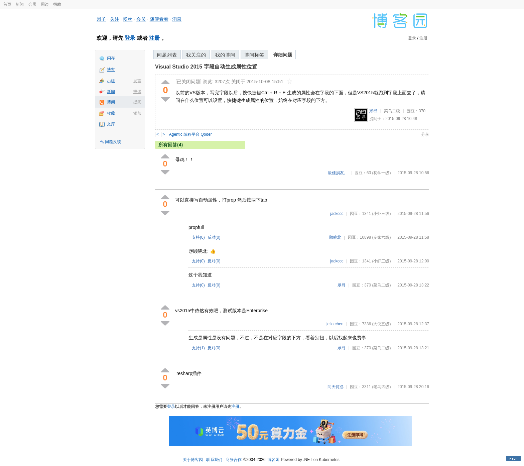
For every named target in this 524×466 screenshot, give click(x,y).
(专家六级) (381, 237)
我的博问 (225, 54)
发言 (137, 81)
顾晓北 (335, 237)
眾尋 (373, 111)
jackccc (336, 213)
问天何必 (336, 386)
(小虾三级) (381, 213)
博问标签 (254, 54)
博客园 (273, 459)
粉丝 (127, 19)
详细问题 (282, 54)
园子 (101, 19)
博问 (111, 102)
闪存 (111, 58)
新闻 (20, 4)
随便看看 (159, 19)
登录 (130, 38)
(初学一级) (381, 172)
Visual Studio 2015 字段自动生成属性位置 (206, 67)
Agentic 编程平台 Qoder (190, 134)
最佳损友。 (338, 172)
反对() (214, 237)
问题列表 (167, 54)
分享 (425, 134)
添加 (137, 113)
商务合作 (234, 459)
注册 (154, 38)
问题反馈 (113, 141)
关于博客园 (193, 459)
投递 (137, 91)
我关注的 (196, 54)
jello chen (335, 324)
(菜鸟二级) (381, 285)
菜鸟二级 (392, 111)
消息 (176, 19)
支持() (198, 237)
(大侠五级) (381, 324)
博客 (111, 69)
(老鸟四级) (381, 386)
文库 (111, 124)
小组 (111, 81)
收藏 (111, 113)
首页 (7, 4)
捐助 (57, 4)
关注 (114, 19)
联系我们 (214, 459)
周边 (45, 4)
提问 (137, 102)
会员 (32, 4)
